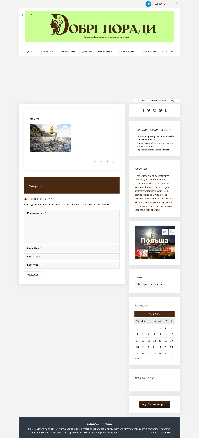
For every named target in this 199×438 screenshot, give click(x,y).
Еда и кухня (45, 51)
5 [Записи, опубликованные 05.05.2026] (143, 334)
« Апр (138, 358)
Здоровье (86, 51)
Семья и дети (126, 51)
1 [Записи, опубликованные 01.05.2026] (160, 327)
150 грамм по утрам (158, 100)
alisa (40, 186)
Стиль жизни (148, 51)
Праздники (105, 51)
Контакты (93, 423)
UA (30, 15)
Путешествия (67, 51)
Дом (29, 51)
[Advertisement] (99, 76)
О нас (108, 423)
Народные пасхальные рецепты (153, 149)
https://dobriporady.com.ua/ (135, 432)
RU (23, 15)
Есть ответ (168, 51)
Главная (141, 100)
